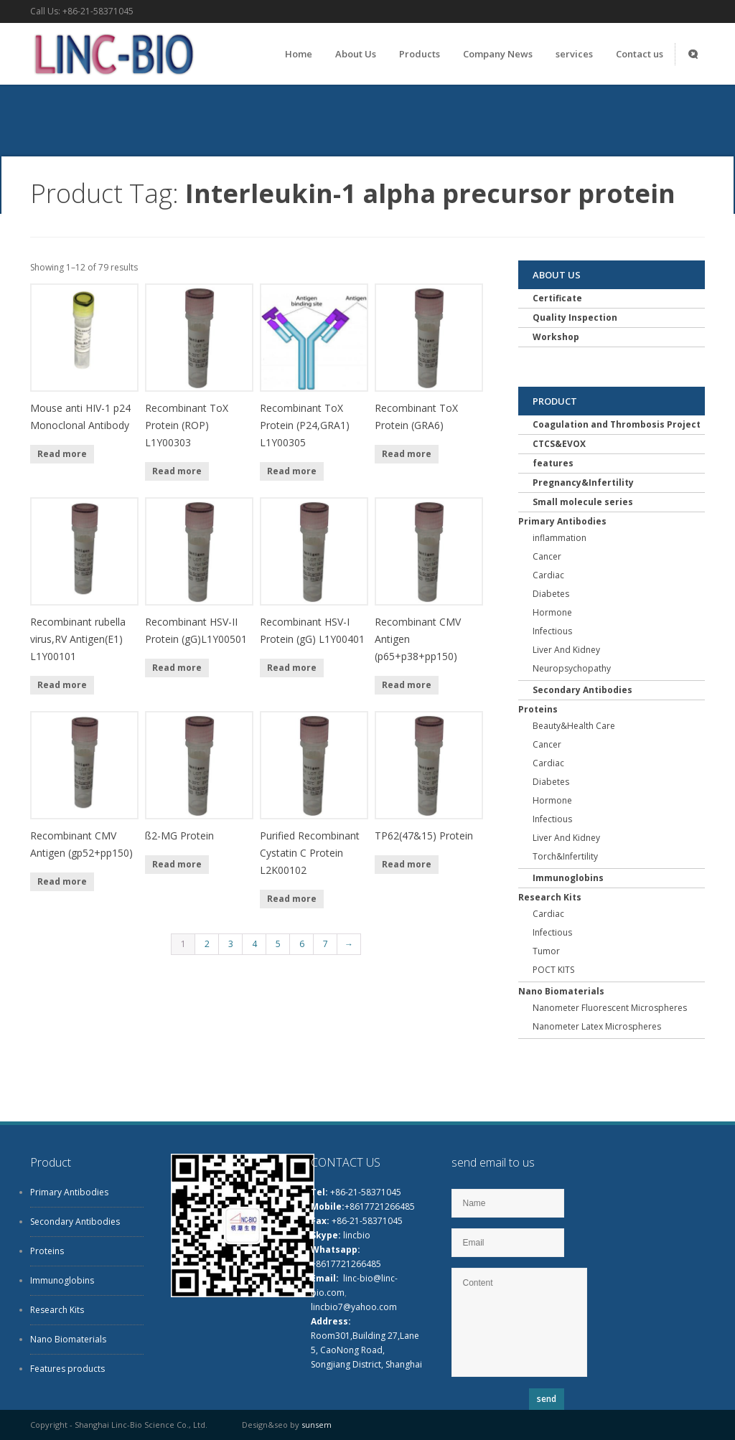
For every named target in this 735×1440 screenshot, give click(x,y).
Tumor (546, 951)
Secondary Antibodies (582, 690)
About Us (355, 53)
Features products (67, 1369)
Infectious (552, 631)
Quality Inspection (575, 317)
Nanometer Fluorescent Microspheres (610, 1008)
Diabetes (551, 594)
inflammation (559, 538)
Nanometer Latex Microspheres (597, 1026)
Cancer (547, 556)
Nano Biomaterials (561, 991)
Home (298, 53)
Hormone (552, 612)
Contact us (639, 53)
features (553, 463)
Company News (498, 53)
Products (419, 53)
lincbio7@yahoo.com (354, 1307)
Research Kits (549, 897)
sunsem (316, 1424)
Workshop (556, 337)
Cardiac (548, 575)
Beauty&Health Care (574, 726)
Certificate (557, 298)
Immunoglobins (568, 878)
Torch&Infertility (565, 856)
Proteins (538, 709)
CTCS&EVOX (559, 444)
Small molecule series (583, 502)
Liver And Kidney (566, 650)
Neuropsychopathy (572, 668)
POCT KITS (553, 970)
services (574, 53)
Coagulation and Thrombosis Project (617, 424)
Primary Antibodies (562, 521)
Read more (62, 454)
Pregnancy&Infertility (583, 482)
